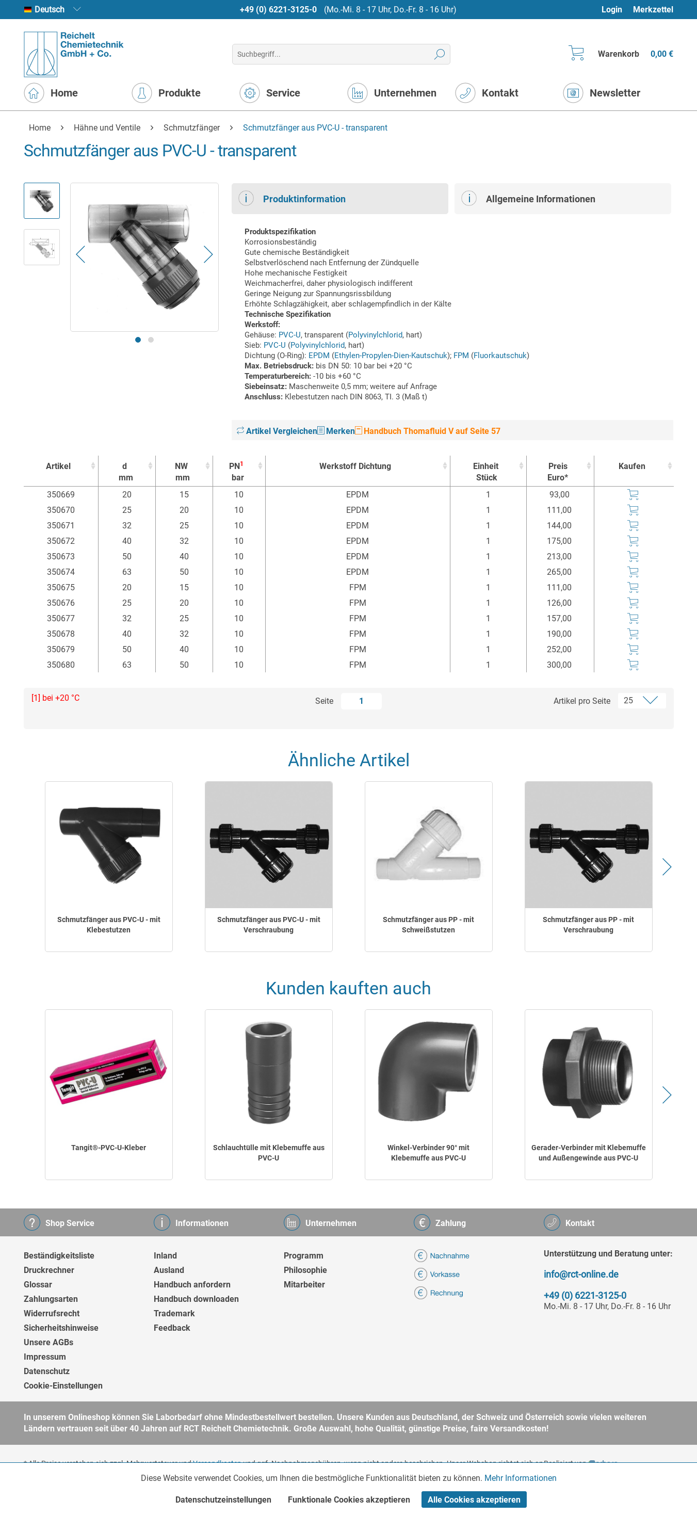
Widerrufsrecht (51, 1313)
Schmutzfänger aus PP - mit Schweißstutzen (428, 924)
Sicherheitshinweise (61, 1328)
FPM (461, 355)
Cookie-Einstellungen (63, 1386)
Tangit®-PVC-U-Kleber (108, 1147)
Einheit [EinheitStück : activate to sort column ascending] (486, 472)
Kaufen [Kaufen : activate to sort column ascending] (632, 466)
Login (612, 9)
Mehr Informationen (520, 1478)
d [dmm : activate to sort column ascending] (124, 472)
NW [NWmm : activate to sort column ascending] (181, 472)
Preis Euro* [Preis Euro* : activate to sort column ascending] (557, 471)
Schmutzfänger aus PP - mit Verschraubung (588, 924)
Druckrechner (49, 1270)
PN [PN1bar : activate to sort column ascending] (236, 471)
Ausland (169, 1270)
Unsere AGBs (48, 1342)
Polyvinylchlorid (375, 335)
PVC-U (290, 335)
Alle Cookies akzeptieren (474, 1500)
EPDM (319, 355)
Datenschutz (47, 1371)
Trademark (174, 1313)
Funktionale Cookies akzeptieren (349, 1500)
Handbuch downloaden (196, 1299)
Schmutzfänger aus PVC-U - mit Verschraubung (268, 924)
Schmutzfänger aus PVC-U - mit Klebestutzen (108, 924)
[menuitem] (617, 9)
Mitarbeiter (304, 1284)
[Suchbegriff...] (341, 54)
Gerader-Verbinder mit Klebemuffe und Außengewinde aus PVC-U (588, 1152)
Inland (165, 1256)
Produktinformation (292, 198)
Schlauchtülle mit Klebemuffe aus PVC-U (269, 1152)
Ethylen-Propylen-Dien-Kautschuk (390, 355)
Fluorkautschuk (500, 355)
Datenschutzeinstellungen (223, 1500)
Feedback (172, 1328)
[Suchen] (439, 54)
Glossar (38, 1284)
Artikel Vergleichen (277, 431)
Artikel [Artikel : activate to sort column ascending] (58, 466)
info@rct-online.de (581, 1274)
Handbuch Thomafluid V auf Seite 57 (427, 431)
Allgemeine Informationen (528, 198)
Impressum (45, 1357)
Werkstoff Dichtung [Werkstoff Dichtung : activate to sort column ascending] (355, 466)
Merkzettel (653, 9)
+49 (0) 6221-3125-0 (278, 9)
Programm (303, 1256)
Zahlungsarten (51, 1299)
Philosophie (305, 1270)
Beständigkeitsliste (59, 1256)
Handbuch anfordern (192, 1284)
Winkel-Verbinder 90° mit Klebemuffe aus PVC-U (428, 1152)
